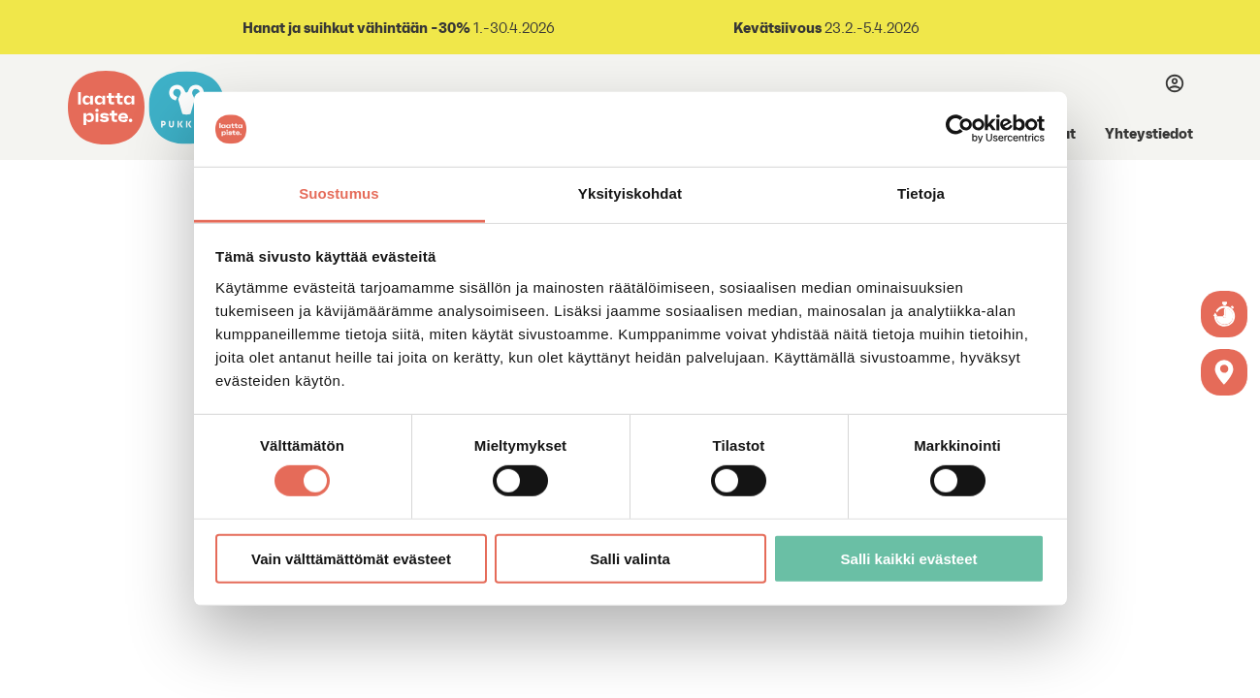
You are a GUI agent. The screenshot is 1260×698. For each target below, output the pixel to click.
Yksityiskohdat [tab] (630, 193)
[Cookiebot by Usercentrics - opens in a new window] (960, 128)
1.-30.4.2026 (397, 27)
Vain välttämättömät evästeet (351, 558)
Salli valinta (630, 558)
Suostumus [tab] (339, 193)
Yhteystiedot (1149, 133)
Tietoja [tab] (921, 193)
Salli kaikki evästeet (909, 558)
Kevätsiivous (777, 27)
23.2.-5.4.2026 (871, 27)
